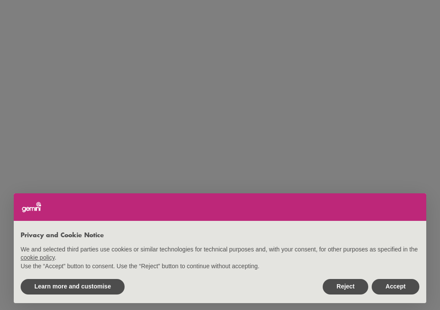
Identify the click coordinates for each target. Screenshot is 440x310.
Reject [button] (345, 286)
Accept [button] (395, 286)
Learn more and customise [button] (72, 286)
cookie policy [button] (38, 257)
